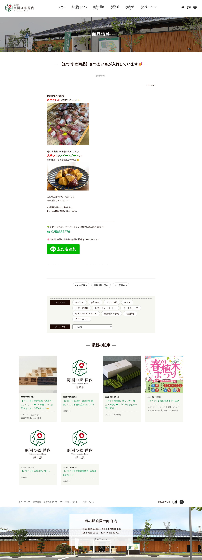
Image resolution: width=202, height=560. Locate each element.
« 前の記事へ (81, 285)
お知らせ (95, 302)
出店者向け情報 (111, 313)
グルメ (127, 302)
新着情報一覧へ (101, 285)
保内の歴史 (99, 8)
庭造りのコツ (81, 319)
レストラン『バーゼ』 (105, 308)
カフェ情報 (111, 302)
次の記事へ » (121, 285)
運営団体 (37, 502)
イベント (79, 302)
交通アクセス (101, 539)
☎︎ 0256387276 (58, 232)
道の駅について (80, 8)
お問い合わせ (88, 502)
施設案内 (128, 8)
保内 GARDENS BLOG (86, 313)
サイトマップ (24, 502)
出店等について (147, 8)
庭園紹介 (114, 8)
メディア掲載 (81, 308)
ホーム (63, 8)
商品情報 (130, 313)
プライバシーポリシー (70, 502)
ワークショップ (130, 308)
